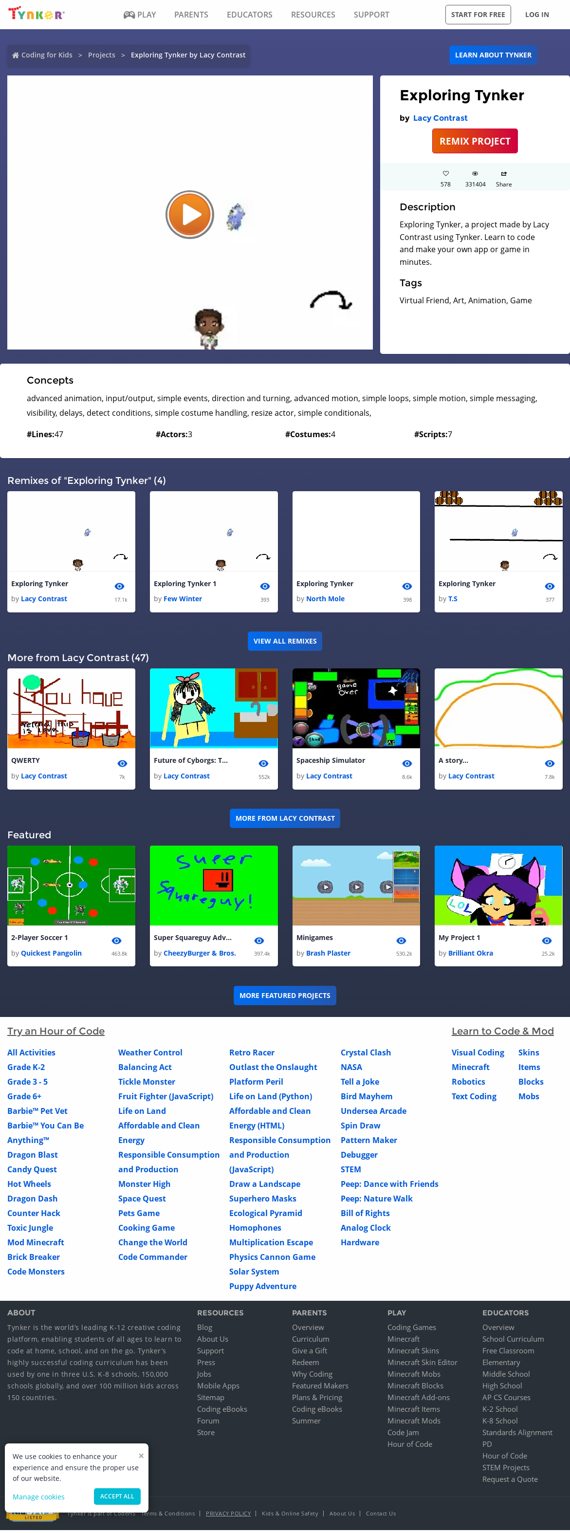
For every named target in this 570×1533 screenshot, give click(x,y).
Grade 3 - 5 (27, 1084)
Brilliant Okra (470, 955)
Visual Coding (478, 1055)
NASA (351, 1069)
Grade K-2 (26, 1069)
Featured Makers (320, 1388)
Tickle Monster (146, 1084)
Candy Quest (32, 1171)
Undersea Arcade (373, 1113)
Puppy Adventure (262, 1288)
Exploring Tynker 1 (185, 584)
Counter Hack (33, 1215)
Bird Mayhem (367, 1098)
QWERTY (25, 761)
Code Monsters (36, 1274)
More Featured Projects (285, 997)
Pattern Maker (369, 1142)
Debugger (359, 1157)
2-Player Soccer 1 (39, 939)
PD (487, 1447)
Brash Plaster (328, 955)
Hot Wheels (29, 1186)
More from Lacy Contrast (285, 820)
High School (502, 1388)
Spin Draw (361, 1128)
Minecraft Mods (414, 1423)
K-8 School (500, 1423)
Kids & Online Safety (290, 1516)
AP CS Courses (506, 1400)
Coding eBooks (222, 1412)
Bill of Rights (365, 1215)
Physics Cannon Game (272, 1259)
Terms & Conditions (168, 1516)
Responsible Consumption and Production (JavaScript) (280, 1157)
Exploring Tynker (39, 584)
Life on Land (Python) (270, 1098)
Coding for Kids (47, 54)
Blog (204, 1330)
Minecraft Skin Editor (422, 1365)
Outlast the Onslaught (273, 1069)
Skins (528, 1055)
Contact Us (381, 1516)
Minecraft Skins (413, 1353)
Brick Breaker (33, 1259)
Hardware (360, 1244)
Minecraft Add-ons (418, 1400)
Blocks (531, 1084)
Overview (308, 1330)
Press (206, 1365)
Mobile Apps (218, 1388)
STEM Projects (506, 1470)
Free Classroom (508, 1353)
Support (210, 1353)
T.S (453, 599)
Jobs (204, 1377)
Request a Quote (510, 1482)
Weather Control (150, 1055)
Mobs (528, 1098)
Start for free (478, 14)
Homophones (255, 1230)
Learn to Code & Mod (503, 1033)
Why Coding (312, 1377)
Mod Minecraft (35, 1244)
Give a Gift (309, 1353)
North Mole (325, 599)
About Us (212, 1342)
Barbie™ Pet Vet (37, 1113)
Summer (306, 1423)
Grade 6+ (24, 1098)
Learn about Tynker (493, 54)
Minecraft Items (413, 1412)
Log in (537, 14)
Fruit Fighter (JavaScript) (165, 1098)
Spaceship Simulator (330, 761)
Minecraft (471, 1069)
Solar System (254, 1274)
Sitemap (210, 1400)
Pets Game (139, 1215)
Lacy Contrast (440, 118)
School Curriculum (513, 1342)
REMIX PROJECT (475, 141)
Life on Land (142, 1113)
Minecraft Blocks (415, 1388)
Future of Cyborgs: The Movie (193, 761)
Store (206, 1435)
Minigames (314, 939)
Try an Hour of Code (56, 1033)
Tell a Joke (360, 1084)
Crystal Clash (366, 1055)
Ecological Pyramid (265, 1215)
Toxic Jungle (30, 1230)
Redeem (305, 1365)
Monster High (144, 1186)
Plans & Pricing (317, 1400)
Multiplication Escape (271, 1244)
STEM (351, 1171)
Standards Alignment (517, 1435)
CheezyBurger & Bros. (200, 955)
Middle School (506, 1377)
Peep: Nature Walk (377, 1201)
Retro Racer (252, 1055)
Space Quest (142, 1201)
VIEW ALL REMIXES (285, 641)
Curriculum (311, 1342)
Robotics (468, 1084)
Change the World (152, 1244)
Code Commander (152, 1259)
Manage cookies (39, 1496)
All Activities (31, 1055)
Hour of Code (409, 1447)
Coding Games (411, 1330)
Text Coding (474, 1098)
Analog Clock (366, 1230)
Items (529, 1069)
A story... (453, 761)
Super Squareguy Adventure (193, 939)
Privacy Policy (228, 1516)
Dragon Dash (32, 1201)
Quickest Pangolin (51, 955)
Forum (208, 1423)
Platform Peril (256, 1084)
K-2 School (500, 1412)
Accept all (117, 1496)
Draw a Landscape (264, 1186)
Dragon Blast (32, 1157)
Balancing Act (145, 1069)
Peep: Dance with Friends (390, 1186)
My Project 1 (459, 939)
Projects (101, 54)
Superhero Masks (262, 1201)
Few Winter (183, 599)
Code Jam (403, 1435)
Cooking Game (146, 1230)
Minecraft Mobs (414, 1377)
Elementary (501, 1365)
